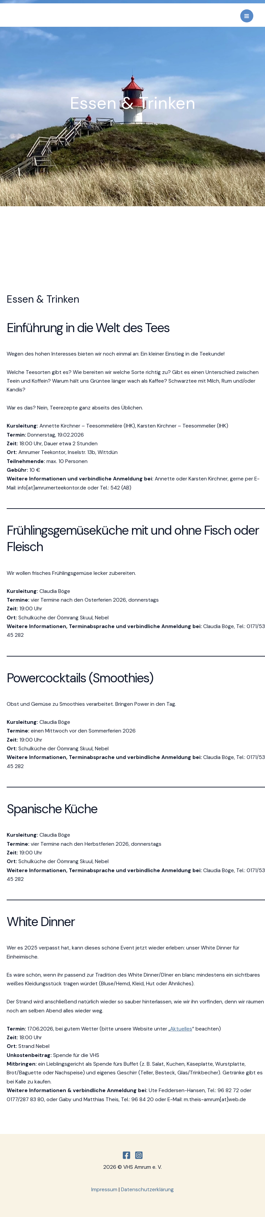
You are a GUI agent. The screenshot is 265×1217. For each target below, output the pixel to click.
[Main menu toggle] (246, 15)
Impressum (104, 1189)
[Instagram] (139, 1155)
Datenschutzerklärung (147, 1189)
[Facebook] (126, 1155)
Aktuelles (181, 1028)
